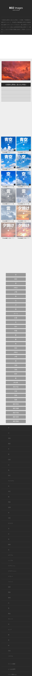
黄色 (9, 613)
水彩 (9, 518)
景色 (15, 395)
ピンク (10, 629)
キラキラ (10, 523)
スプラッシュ (11, 565)
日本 (15, 391)
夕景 (15, 292)
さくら (16, 313)
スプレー (10, 576)
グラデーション (12, 571)
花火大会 (16, 387)
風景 (15, 399)
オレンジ (10, 618)
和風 (15, 330)
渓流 (15, 365)
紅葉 (15, 318)
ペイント (10, 581)
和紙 (9, 502)
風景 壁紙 (16, 421)
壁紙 (9, 592)
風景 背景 (16, 417)
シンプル (10, 560)
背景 (9, 587)
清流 (15, 369)
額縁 (9, 544)
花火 (15, 326)
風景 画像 (16, 408)
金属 (9, 507)
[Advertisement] (16, 48)
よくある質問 (11, 669)
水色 (9, 650)
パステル (10, 656)
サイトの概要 (11, 664)
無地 (9, 597)
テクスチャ (11, 480)
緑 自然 (16, 382)
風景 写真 (16, 412)
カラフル (10, 555)
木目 (9, 491)
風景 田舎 (16, 404)
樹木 (15, 374)
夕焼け (16, 287)
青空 (24, 22)
